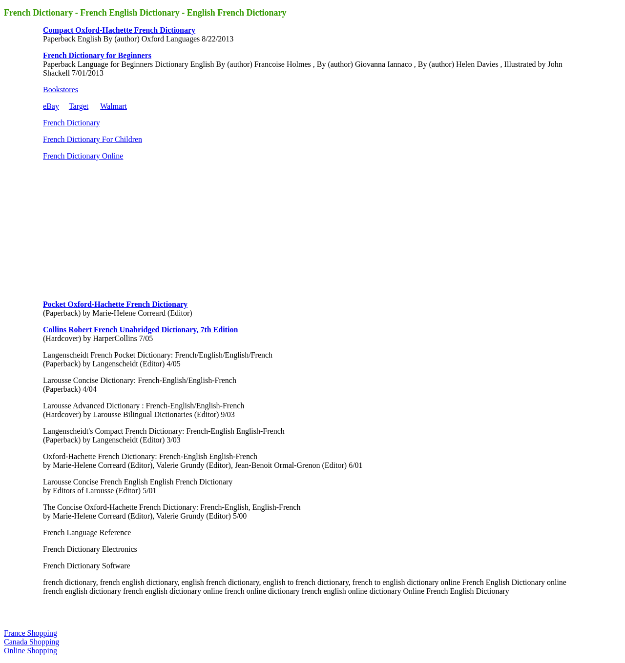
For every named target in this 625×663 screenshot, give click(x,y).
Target (78, 106)
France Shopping (30, 633)
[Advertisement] (116, 229)
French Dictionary (71, 123)
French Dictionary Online (83, 156)
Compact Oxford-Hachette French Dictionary (119, 30)
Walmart (113, 106)
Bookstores (60, 89)
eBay (51, 106)
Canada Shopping (31, 642)
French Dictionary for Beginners (97, 55)
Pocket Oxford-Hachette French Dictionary (115, 304)
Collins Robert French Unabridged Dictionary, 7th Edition (140, 329)
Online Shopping (30, 650)
